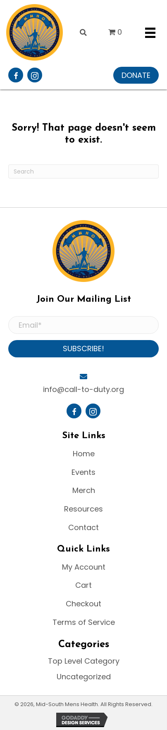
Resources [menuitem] (83, 509)
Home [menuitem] (84, 453)
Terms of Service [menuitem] (83, 622)
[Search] (83, 171)
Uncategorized (84, 676)
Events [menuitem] (83, 472)
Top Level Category (83, 661)
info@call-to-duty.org (83, 389)
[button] (136, 75)
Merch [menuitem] (83, 490)
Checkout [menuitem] (83, 604)
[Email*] (83, 325)
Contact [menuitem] (83, 527)
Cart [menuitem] (83, 585)
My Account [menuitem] (83, 567)
